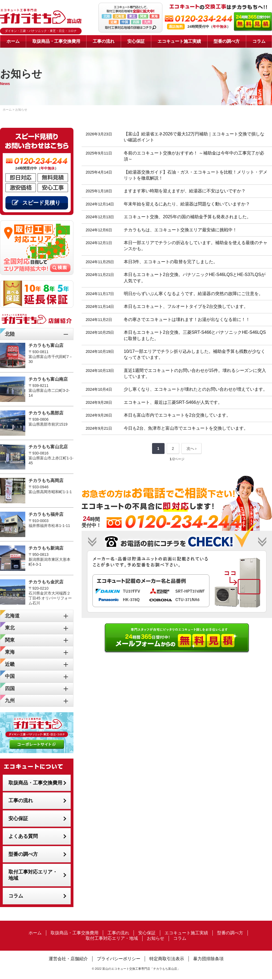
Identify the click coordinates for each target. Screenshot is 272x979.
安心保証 (136, 41)
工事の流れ (104, 41)
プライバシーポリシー (118, 958)
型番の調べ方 (227, 41)
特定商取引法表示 (166, 958)
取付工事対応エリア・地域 (32, 875)
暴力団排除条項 (208, 958)
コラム (258, 41)
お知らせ (155, 938)
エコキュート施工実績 (179, 41)
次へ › (192, 448)
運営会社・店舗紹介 (68, 958)
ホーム (13, 41)
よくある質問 (23, 836)
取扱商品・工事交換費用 (56, 41)
